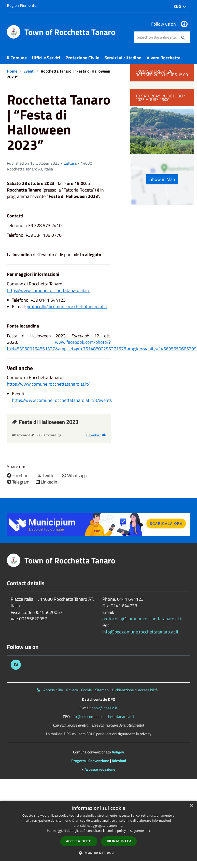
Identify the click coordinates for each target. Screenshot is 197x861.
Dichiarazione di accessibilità (135, 690)
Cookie (86, 690)
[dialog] (98, 831)
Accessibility (53, 690)
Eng (180, 6)
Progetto (78, 761)
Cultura (71, 163)
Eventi (29, 71)
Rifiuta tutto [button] (119, 841)
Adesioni (119, 761)
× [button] (191, 806)
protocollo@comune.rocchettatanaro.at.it (67, 306)
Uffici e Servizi (46, 57)
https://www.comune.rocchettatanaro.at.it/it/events (62, 400)
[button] (98, 852)
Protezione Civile (82, 57)
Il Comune (17, 57)
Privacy (72, 690)
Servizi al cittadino (123, 57)
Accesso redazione (100, 769)
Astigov (118, 752)
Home (12, 71)
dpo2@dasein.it (104, 708)
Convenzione (98, 761)
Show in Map (162, 179)
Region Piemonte (21, 5)
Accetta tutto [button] (79, 841)
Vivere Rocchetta (163, 57)
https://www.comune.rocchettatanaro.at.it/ (48, 290)
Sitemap (102, 690)
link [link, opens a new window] (147, 831)
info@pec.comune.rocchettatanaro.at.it (140, 631)
